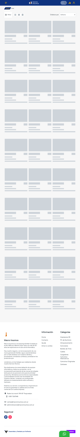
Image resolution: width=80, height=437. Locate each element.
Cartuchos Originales (67, 361)
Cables (62, 352)
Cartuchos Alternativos (64, 357)
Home (8, 8)
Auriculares (64, 346)
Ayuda (44, 343)
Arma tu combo (47, 346)
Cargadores (64, 354)
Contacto (45, 340)
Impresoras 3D (65, 337)
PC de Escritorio (65, 340)
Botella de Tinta (65, 349)
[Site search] (62, 3)
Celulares (63, 364)
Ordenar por (54, 15)
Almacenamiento (66, 343)
